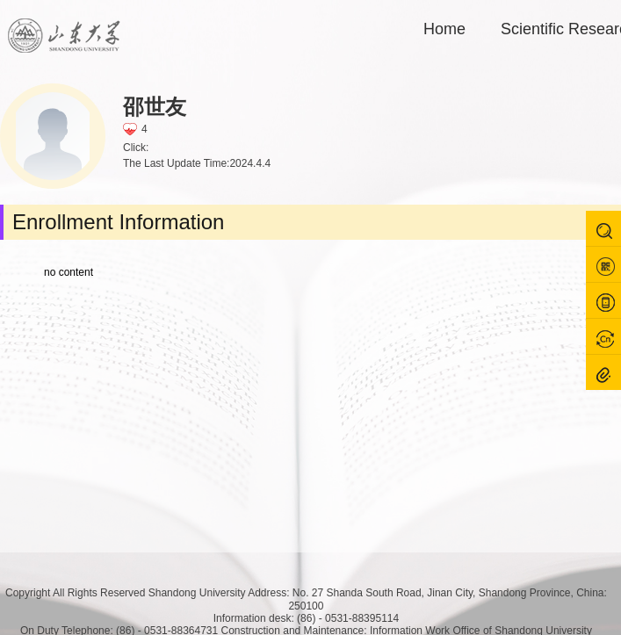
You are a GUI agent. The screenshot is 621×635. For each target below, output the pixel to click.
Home (444, 29)
